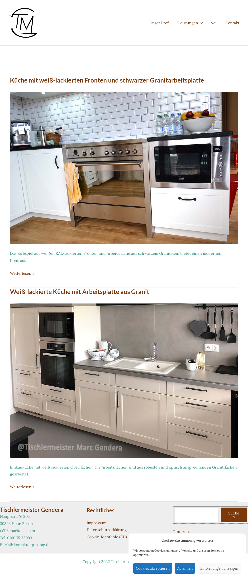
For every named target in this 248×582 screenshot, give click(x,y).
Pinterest (181, 531)
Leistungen (190, 22)
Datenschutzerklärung (107, 529)
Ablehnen (185, 568)
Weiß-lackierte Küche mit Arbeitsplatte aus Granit (79, 291)
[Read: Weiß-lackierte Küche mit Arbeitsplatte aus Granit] (124, 380)
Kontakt (232, 22)
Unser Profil (160, 22)
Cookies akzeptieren (153, 568)
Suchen (233, 515)
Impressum (96, 522)
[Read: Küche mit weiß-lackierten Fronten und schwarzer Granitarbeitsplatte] (124, 167)
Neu (214, 22)
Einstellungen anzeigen (219, 568)
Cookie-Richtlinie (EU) (107, 536)
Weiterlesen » (22, 273)
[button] (200, 22)
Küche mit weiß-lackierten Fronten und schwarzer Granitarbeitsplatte (107, 80)
